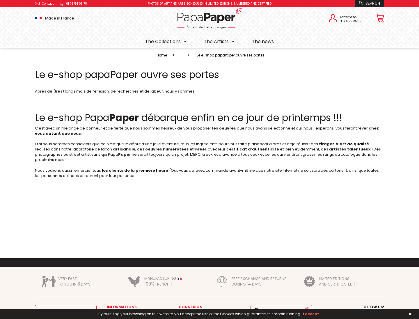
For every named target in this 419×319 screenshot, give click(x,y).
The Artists (216, 41)
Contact (44, 3)
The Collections (163, 41)
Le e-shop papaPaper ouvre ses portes (230, 55)
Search (369, 3)
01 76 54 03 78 (73, 3)
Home (162, 55)
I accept (311, 313)
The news (263, 41)
